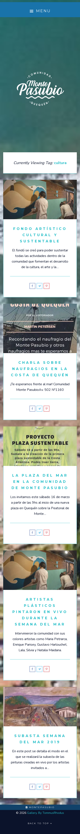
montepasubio (40, 807)
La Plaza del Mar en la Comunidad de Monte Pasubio (40, 481)
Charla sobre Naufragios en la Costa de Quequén (40, 369)
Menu (40, 11)
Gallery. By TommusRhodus (45, 813)
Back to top (40, 823)
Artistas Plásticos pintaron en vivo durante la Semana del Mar (40, 611)
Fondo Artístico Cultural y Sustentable (40, 235)
